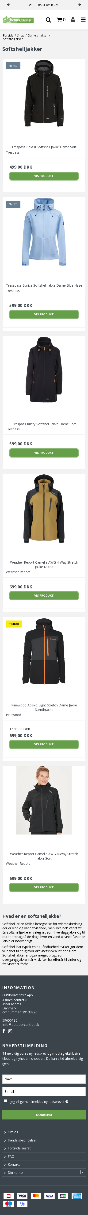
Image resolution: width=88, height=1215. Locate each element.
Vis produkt (44, 176)
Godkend (44, 1114)
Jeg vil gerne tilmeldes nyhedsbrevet (41, 1101)
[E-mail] (44, 1091)
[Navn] (44, 1078)
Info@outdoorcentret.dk (20, 1024)
